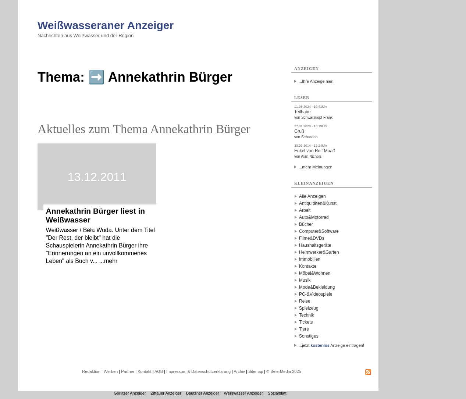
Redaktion (91, 371)
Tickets (306, 322)
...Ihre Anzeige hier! (316, 81)
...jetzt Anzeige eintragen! (331, 345)
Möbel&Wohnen (314, 273)
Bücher (306, 224)
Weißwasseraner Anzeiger (106, 25)
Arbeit (304, 210)
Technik (306, 315)
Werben (111, 371)
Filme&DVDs (311, 238)
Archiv (239, 371)
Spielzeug (309, 308)
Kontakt (144, 371)
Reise (304, 301)
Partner (127, 371)
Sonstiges (309, 336)
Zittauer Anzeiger (166, 393)
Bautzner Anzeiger (202, 393)
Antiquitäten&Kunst (318, 203)
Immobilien (309, 259)
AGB (158, 371)
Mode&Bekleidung (317, 287)
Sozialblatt (277, 393)
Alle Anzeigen (312, 196)
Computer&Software (319, 231)
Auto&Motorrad (314, 217)
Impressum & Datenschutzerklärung (198, 371)
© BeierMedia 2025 (283, 371)
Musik (304, 280)
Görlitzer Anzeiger (130, 393)
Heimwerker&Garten (319, 252)
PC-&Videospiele (315, 294)
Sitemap (255, 371)
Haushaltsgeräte (315, 245)
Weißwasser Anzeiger (243, 393)
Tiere (304, 329)
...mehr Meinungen (315, 167)
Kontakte (307, 266)
